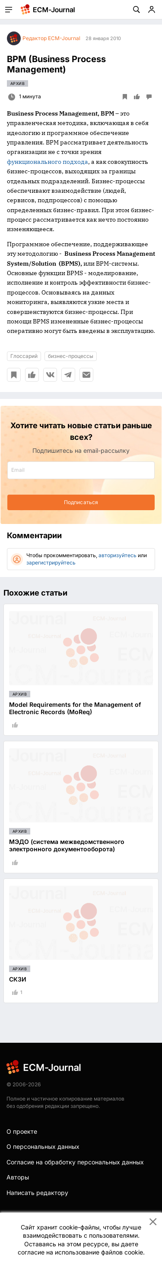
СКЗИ (17, 979)
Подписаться (81, 502)
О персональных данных (42, 1146)
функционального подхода (47, 162)
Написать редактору (37, 1192)
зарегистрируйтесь (51, 562)
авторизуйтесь (117, 555)
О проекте (21, 1131)
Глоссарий (24, 356)
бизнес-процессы (70, 356)
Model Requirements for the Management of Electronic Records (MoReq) (75, 708)
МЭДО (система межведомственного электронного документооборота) (66, 845)
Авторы (17, 1177)
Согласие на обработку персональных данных (75, 1162)
